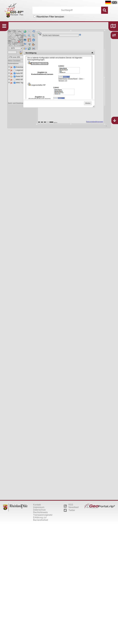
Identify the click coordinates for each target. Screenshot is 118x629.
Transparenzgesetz (42, 515)
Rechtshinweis (40, 512)
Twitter (69, 510)
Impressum (38, 507)
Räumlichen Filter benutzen (50, 16)
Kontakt (37, 504)
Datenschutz (39, 510)
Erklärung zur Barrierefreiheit (40, 518)
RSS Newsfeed (71, 505)
